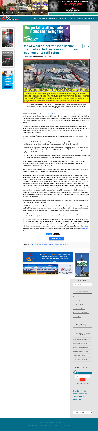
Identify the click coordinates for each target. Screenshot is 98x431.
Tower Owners (38, 244)
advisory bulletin (47, 114)
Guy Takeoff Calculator (80, 359)
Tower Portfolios (48, 244)
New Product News (79, 309)
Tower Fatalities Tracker (80, 347)
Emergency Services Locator (81, 339)
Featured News (28, 56)
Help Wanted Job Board (80, 343)
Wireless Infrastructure (61, 244)
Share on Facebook (56, 238)
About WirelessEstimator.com (37, 425)
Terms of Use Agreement (54, 425)
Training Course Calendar (80, 351)
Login (73, 14)
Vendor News (77, 317)
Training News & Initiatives (81, 313)
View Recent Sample (82, 383)
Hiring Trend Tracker (79, 355)
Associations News (79, 297)
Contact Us (66, 425)
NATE (31, 244)
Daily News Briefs (78, 305)
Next (82, 379)
